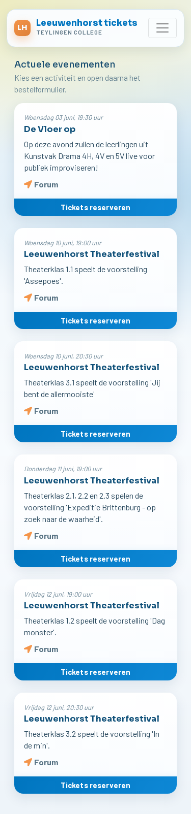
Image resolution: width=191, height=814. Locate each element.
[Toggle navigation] (162, 28)
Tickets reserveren (96, 207)
